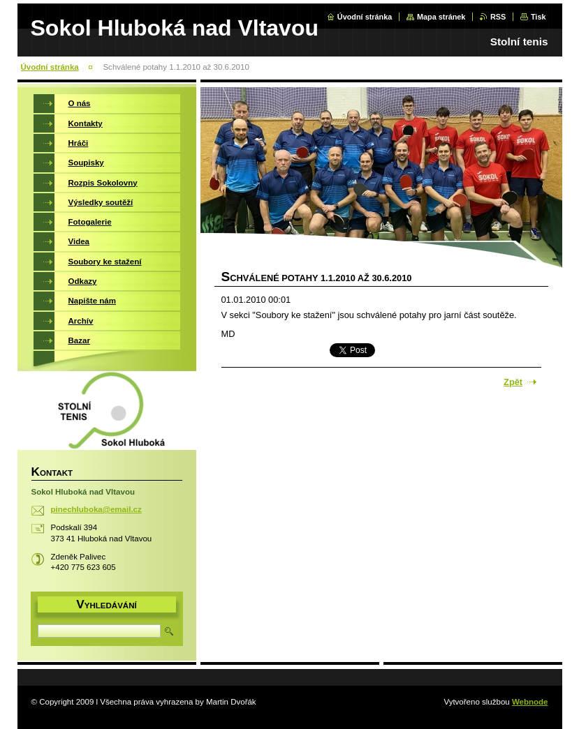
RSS (498, 17)
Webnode (530, 702)
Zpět (513, 382)
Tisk (538, 17)
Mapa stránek (441, 17)
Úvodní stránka (365, 17)
